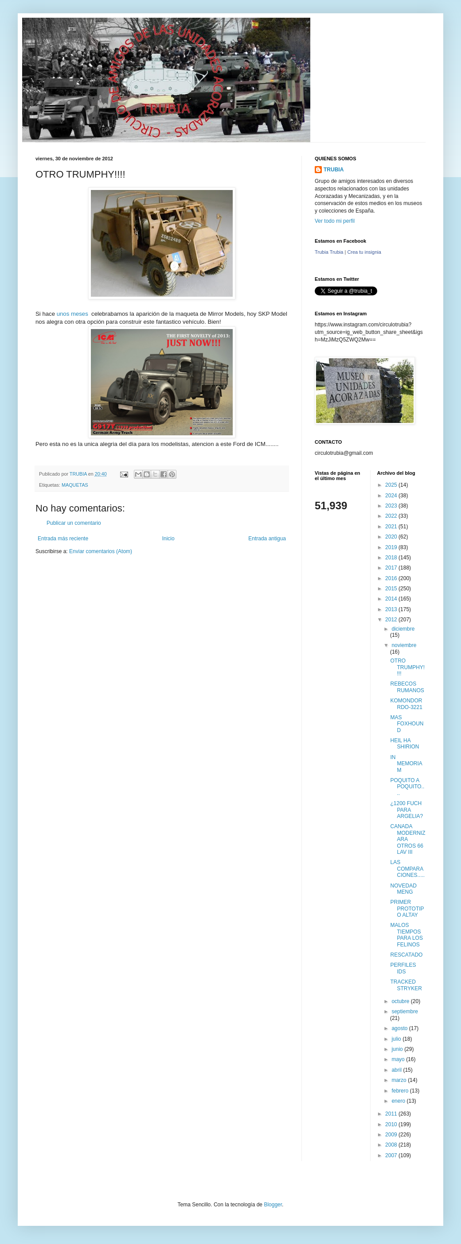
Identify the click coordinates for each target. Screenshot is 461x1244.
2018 (391, 557)
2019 (391, 547)
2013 (391, 609)
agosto (400, 1028)
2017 (391, 568)
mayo (398, 1059)
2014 (391, 599)
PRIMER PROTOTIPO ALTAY (407, 908)
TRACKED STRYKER (406, 985)
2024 (391, 495)
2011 (391, 1114)
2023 (391, 506)
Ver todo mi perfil (335, 221)
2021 (391, 526)
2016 (391, 578)
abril (397, 1070)
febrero (400, 1091)
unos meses (74, 313)
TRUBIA (334, 170)
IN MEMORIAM (406, 763)
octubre (400, 1001)
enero (398, 1101)
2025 (391, 485)
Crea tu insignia (364, 252)
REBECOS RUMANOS (407, 687)
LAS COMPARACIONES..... (407, 868)
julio (396, 1039)
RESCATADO (406, 955)
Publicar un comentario (74, 523)
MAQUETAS (75, 485)
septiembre (404, 1011)
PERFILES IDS (403, 968)
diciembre (402, 629)
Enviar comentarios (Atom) (100, 551)
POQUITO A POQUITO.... (407, 786)
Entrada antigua (267, 538)
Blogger (273, 1204)
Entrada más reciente (63, 538)
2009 (391, 1135)
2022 (391, 516)
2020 (391, 537)
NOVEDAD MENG (403, 889)
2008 (391, 1145)
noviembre (403, 645)
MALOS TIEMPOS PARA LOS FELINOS (406, 934)
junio (397, 1049)
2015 (391, 588)
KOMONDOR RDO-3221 (406, 704)
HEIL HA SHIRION (404, 743)
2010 (391, 1124)
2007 (391, 1155)
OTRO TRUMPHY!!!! (407, 667)
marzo (399, 1080)
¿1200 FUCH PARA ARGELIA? (406, 809)
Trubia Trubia (329, 252)
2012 (391, 619)
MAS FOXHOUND (406, 723)
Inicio (168, 538)
